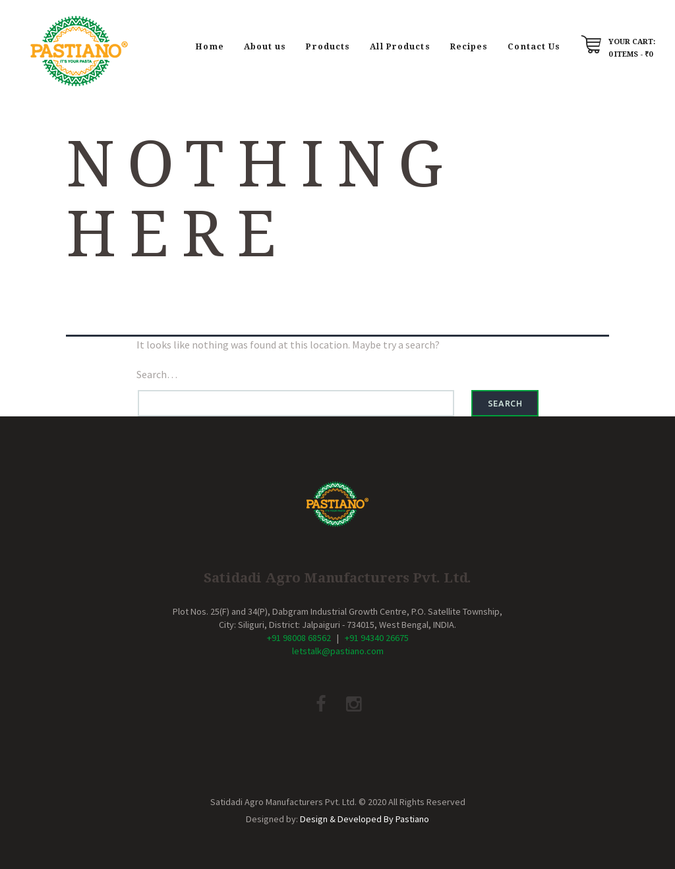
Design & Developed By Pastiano (364, 819)
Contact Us (534, 46)
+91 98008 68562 (299, 638)
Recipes (469, 46)
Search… (156, 374)
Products (328, 46)
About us (265, 46)
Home (209, 46)
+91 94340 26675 (377, 638)
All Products (400, 46)
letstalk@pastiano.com (338, 651)
